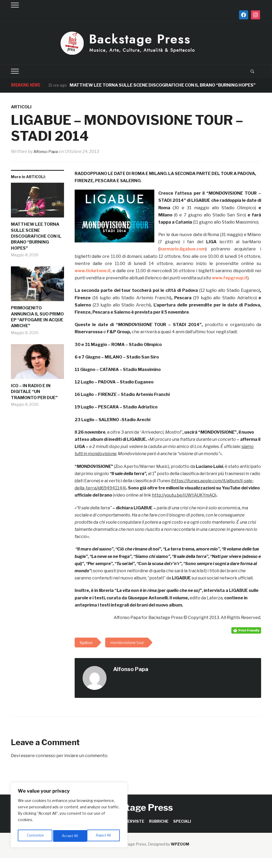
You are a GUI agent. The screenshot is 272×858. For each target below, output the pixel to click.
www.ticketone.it (93, 270)
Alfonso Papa (47, 151)
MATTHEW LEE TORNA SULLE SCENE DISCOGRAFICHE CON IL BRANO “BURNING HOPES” (163, 85)
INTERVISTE (132, 821)
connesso (46, 755)
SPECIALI (182, 821)
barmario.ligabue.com (182, 248)
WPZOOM (180, 844)
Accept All (104, 836)
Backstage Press (136, 807)
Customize (35, 836)
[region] (69, 816)
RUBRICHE (158, 821)
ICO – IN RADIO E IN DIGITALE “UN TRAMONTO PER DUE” (34, 391)
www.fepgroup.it (230, 277)
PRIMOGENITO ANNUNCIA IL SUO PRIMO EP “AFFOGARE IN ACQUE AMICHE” (37, 316)
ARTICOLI (21, 106)
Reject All (70, 836)
